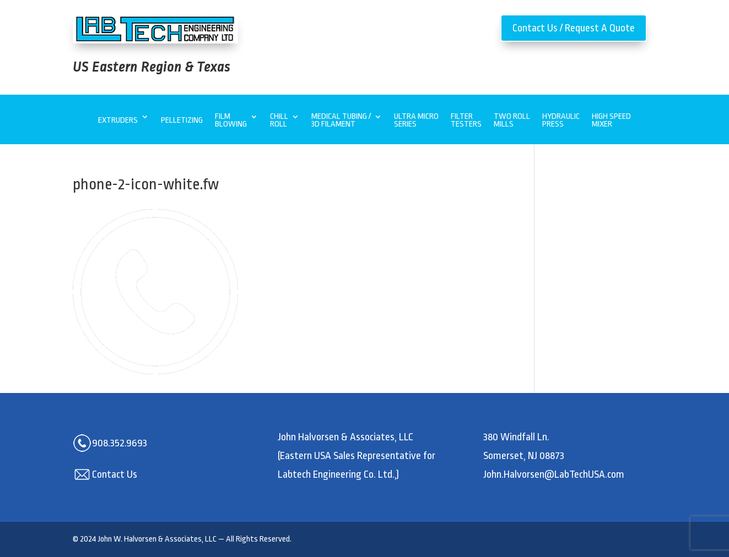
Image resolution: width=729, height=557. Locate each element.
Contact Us (114, 474)
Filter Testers (466, 121)
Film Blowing (231, 121)
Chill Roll (279, 121)
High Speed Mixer (611, 121)
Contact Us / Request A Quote (573, 28)
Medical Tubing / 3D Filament (341, 121)
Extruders (118, 120)
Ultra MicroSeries (416, 121)
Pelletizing (182, 120)
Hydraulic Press (561, 121)
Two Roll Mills (512, 121)
